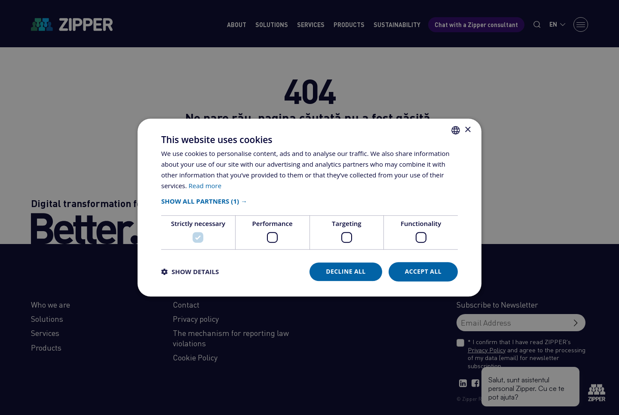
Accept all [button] (423, 271)
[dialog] (309, 207)
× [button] (467, 130)
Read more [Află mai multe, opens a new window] (205, 185)
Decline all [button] (345, 271)
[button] (309, 201)
